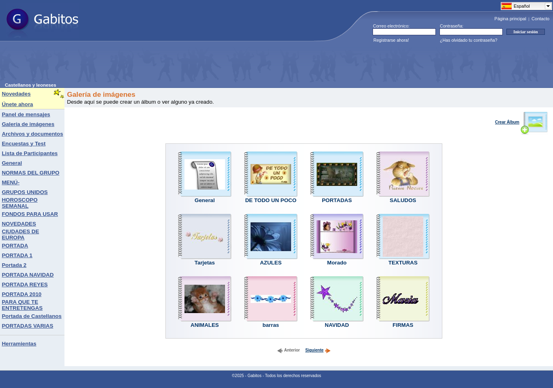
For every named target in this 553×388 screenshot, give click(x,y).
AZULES (270, 263)
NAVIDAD (337, 325)
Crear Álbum (521, 122)
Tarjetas (205, 263)
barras (271, 325)
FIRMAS (402, 325)
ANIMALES (205, 325)
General (205, 200)
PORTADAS (337, 200)
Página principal (510, 18)
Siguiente (318, 350)
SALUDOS (403, 200)
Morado (337, 263)
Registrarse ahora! (391, 40)
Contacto (540, 18)
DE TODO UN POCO (270, 200)
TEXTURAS (403, 263)
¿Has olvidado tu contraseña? (468, 40)
